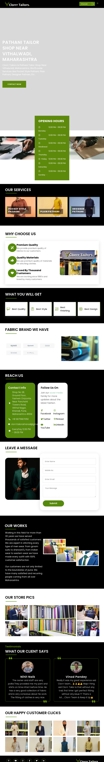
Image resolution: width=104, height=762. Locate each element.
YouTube (45, 426)
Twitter (46, 419)
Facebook (46, 412)
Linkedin (58, 424)
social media (56, 392)
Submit (53, 503)
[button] (14, 84)
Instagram (59, 412)
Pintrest (58, 419)
